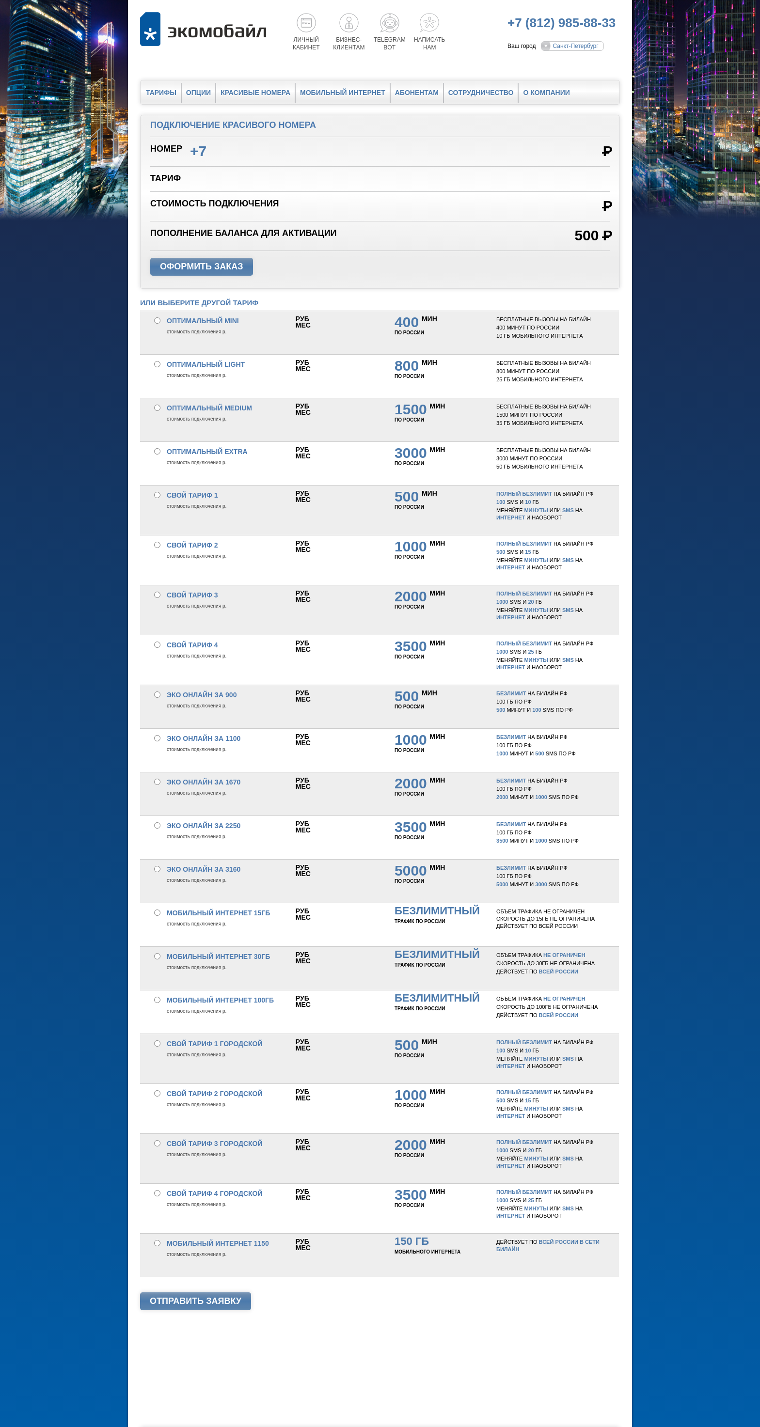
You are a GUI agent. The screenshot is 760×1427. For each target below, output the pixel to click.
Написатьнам (429, 43)
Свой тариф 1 (192, 495)
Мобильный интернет (342, 92)
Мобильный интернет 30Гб (218, 956)
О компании (546, 92)
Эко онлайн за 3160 (203, 869)
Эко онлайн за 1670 (203, 782)
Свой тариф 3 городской (215, 1143)
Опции (198, 92)
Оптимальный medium (209, 408)
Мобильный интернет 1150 (218, 1243)
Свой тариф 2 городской (215, 1094)
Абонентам (417, 92)
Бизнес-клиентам (348, 43)
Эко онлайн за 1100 (203, 738)
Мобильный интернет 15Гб (218, 913)
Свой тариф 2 (192, 545)
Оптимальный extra (207, 451)
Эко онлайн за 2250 (203, 826)
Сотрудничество (481, 92)
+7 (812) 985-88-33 (561, 23)
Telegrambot (390, 43)
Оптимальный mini (203, 321)
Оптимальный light (206, 364)
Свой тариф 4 (192, 645)
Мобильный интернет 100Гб (220, 1000)
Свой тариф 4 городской (215, 1193)
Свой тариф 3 (192, 595)
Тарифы (161, 92)
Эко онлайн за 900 (202, 695)
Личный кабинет (306, 43)
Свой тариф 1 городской (215, 1044)
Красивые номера (255, 92)
